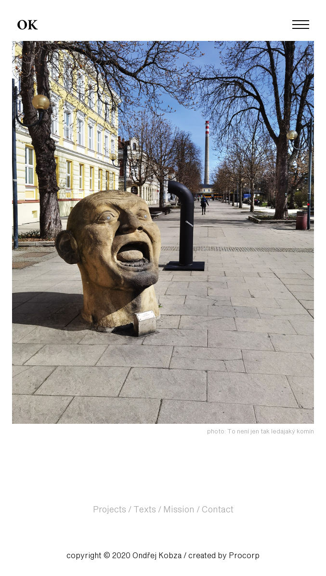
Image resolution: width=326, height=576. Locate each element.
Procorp (244, 556)
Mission (179, 510)
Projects (109, 510)
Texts (144, 510)
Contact (218, 510)
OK (27, 26)
